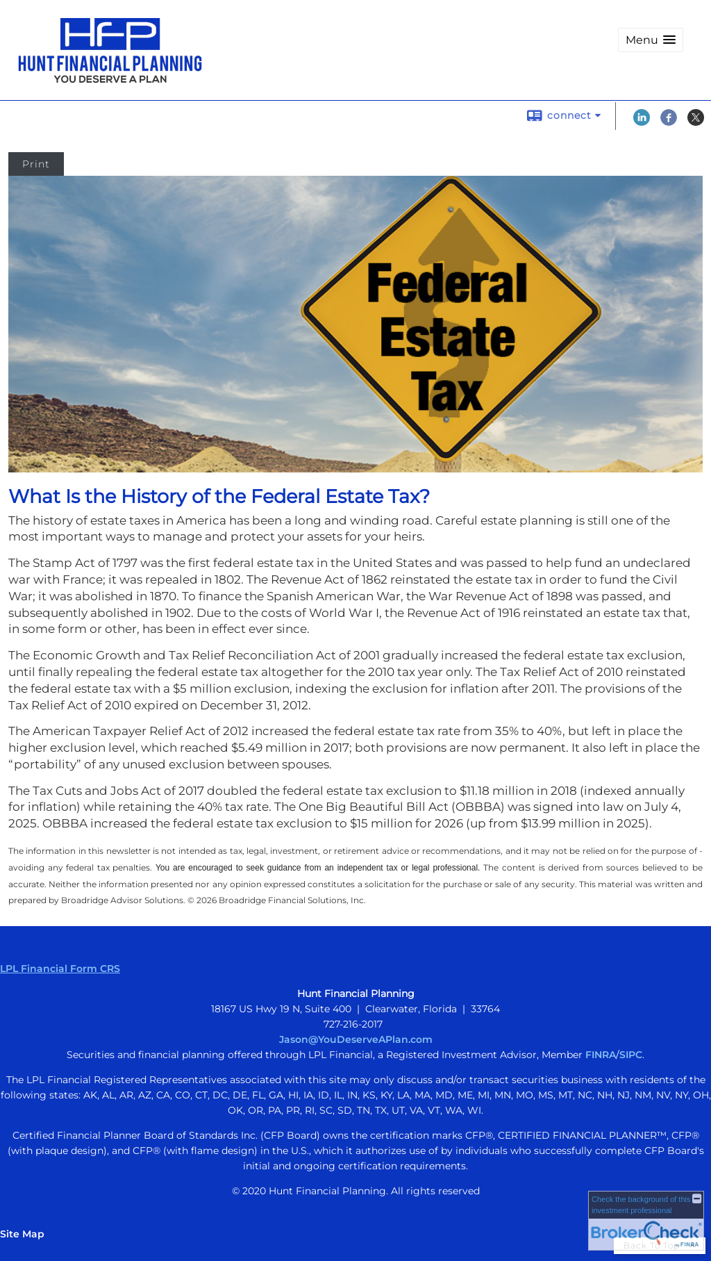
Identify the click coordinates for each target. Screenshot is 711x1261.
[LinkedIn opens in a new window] (641, 122)
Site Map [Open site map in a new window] (22, 1234)
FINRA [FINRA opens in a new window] (600, 1054)
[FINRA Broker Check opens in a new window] (646, 1221)
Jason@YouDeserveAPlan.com (356, 1039)
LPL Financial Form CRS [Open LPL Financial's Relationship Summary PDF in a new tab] (60, 968)
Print (36, 164)
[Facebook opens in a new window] (668, 122)
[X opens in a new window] (695, 122)
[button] (650, 40)
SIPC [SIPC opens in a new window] (630, 1054)
